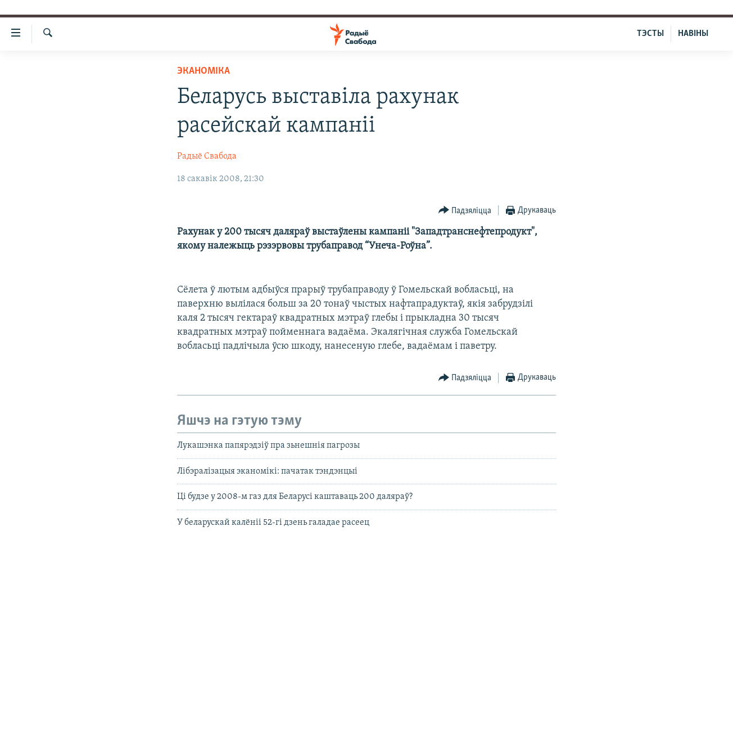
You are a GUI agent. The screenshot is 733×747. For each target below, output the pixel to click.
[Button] (465, 210)
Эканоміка (203, 71)
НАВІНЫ (693, 33)
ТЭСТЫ (650, 33)
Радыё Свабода (207, 156)
